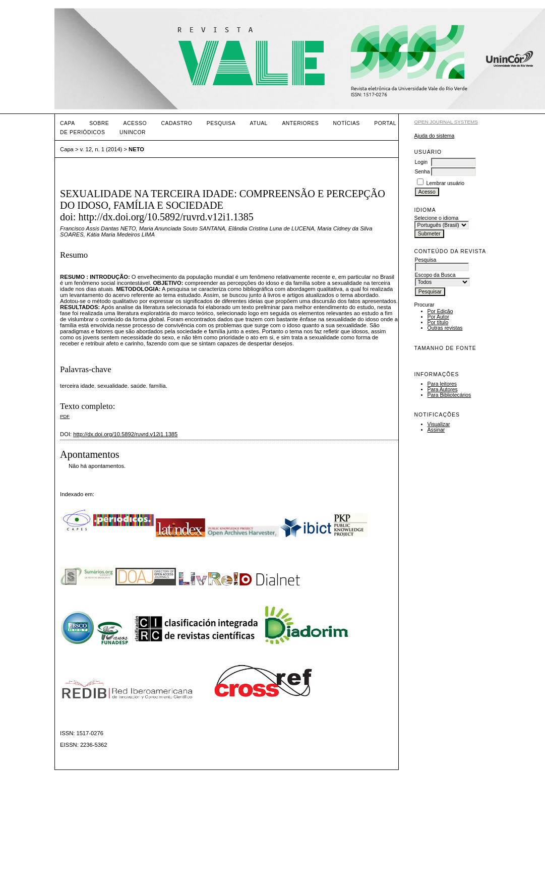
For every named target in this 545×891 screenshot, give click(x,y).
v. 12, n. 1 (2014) (101, 149)
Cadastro (176, 123)
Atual (259, 123)
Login (421, 162)
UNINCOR (132, 132)
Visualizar (439, 424)
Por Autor (438, 317)
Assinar (436, 430)
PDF (65, 416)
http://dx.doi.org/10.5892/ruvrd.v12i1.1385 (125, 434)
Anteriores (300, 123)
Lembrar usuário (445, 183)
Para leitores (442, 384)
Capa (67, 123)
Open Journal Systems (446, 122)
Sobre (99, 123)
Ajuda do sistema (434, 136)
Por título (438, 322)
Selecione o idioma (436, 218)
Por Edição (440, 311)
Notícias (346, 123)
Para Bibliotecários (449, 395)
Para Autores (443, 389)
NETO (136, 149)
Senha (422, 171)
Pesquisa (221, 123)
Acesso (135, 123)
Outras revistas (445, 328)
